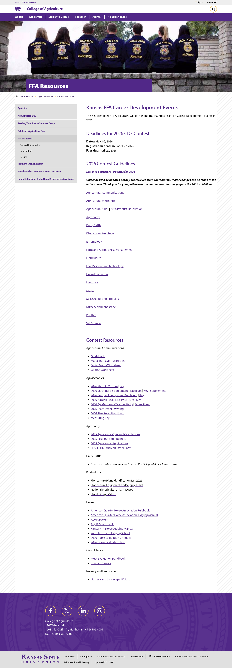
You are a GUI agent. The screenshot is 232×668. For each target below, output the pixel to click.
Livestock (92, 282)
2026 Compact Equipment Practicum (114, 395)
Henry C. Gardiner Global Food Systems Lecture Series (46, 178)
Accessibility (136, 656)
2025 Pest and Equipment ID (108, 439)
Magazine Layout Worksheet (108, 361)
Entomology (94, 241)
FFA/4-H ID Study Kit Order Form (111, 448)
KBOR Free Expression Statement (191, 656)
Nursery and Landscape (101, 307)
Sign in (200, 2)
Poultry (91, 315)
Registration (26, 151)
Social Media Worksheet (106, 365)
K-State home (24, 96)
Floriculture (93, 258)
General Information (30, 145)
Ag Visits (22, 107)
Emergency (86, 656)
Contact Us (69, 656)
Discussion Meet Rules (100, 233)
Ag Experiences (45, 96)
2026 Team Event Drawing (107, 409)
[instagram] (99, 611)
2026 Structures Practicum (107, 413)
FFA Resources (25, 138)
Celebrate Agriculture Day (31, 130)
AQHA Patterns (100, 519)
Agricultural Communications (105, 192)
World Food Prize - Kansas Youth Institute (39, 171)
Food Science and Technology (104, 266)
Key (122, 386)
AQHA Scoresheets (102, 524)
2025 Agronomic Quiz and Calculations (115, 434)
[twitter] (67, 611)
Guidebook (98, 356)
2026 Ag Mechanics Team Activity (112, 404)
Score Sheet (142, 404)
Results (23, 156)
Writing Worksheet (102, 370)
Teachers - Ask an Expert (30, 163)
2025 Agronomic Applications (109, 443)
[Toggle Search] (213, 9)
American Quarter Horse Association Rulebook (120, 510)
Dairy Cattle (93, 225)
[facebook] (50, 611)
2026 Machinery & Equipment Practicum (116, 390)
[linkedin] (83, 611)
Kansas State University (25, 2)
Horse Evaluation (97, 274)
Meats (90, 290)
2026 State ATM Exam (104, 386)
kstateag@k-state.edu (58, 633)
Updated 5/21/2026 (104, 662)
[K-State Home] (18, 9)
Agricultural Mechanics (100, 201)
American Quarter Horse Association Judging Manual (124, 515)
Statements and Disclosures (111, 656)
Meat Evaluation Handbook (108, 558)
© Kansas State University (76, 662)
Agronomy (93, 217)
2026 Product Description (126, 209)
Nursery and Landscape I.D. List (110, 579)
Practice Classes (101, 563)
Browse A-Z (212, 2)
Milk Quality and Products (102, 299)
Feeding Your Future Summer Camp (36, 123)
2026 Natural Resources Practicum (112, 400)
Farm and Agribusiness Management (109, 250)
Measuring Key (100, 418)
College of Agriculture (45, 8)
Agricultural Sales (97, 209)
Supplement (158, 390)
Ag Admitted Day (27, 115)
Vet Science (93, 323)
